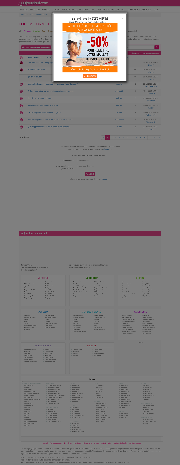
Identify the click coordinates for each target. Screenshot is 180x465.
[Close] (122, 18)
